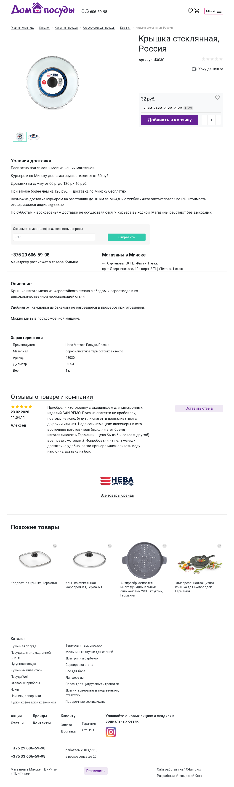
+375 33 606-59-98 (28, 756)
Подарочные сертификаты (86, 701)
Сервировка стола (79, 665)
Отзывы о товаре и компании (52, 396)
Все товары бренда (117, 495)
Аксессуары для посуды (99, 27)
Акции (16, 716)
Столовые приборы (25, 683)
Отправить (126, 237)
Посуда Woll (19, 676)
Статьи (17, 723)
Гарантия (89, 723)
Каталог (44, 27)
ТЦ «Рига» (49, 769)
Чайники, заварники (26, 696)
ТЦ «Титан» (21, 773)
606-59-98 (98, 12)
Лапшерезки (75, 677)
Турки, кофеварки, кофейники (33, 702)
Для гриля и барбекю (82, 658)
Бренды (40, 716)
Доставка (68, 731)
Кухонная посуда (66, 27)
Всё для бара (75, 671)
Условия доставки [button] (31, 160)
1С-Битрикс (193, 769)
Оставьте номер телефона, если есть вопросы (48, 229)
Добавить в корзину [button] (170, 120)
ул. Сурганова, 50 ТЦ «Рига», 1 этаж (130, 263)
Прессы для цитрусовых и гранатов (92, 684)
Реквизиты (96, 771)
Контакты (42, 723)
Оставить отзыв (199, 408)
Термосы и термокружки (84, 645)
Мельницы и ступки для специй (89, 652)
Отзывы (88, 730)
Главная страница (22, 27)
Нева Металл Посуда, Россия (87, 345)
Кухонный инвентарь (27, 670)
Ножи (15, 689)
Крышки (125, 27)
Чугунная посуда (23, 664)
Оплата (66, 725)
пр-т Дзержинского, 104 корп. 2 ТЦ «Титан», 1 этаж (142, 269)
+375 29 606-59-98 (30, 255)
